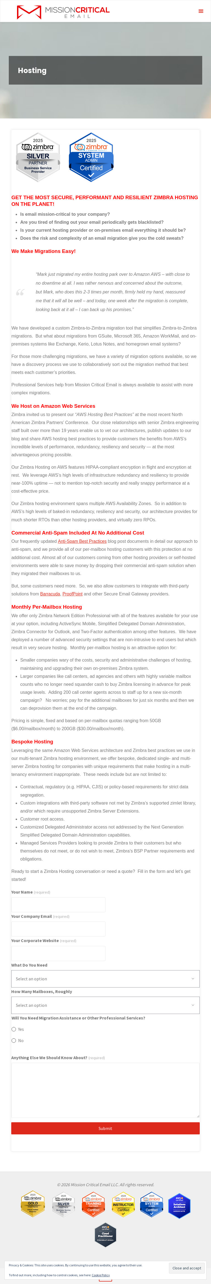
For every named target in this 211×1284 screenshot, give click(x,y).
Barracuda (50, 593)
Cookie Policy (101, 1275)
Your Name (30, 892)
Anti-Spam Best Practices (83, 541)
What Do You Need (29, 965)
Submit (105, 1128)
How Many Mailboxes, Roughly (41, 991)
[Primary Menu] (201, 11)
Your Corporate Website (43, 940)
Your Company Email (40, 916)
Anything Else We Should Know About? (58, 1057)
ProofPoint (73, 593)
